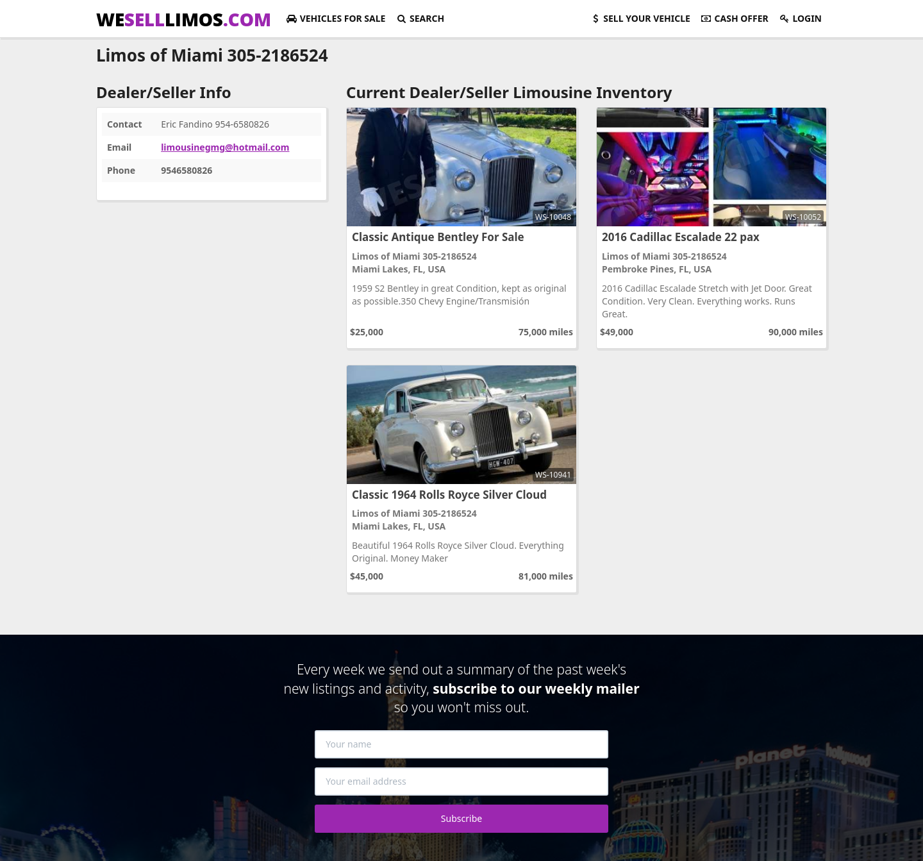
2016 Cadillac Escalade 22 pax (681, 237)
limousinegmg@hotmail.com (225, 147)
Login (800, 18)
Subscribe (461, 818)
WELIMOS (183, 19)
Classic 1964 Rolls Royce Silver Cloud (449, 494)
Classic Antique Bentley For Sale (438, 237)
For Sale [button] (335, 18)
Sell (640, 18)
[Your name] (461, 744)
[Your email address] (461, 781)
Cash (735, 18)
